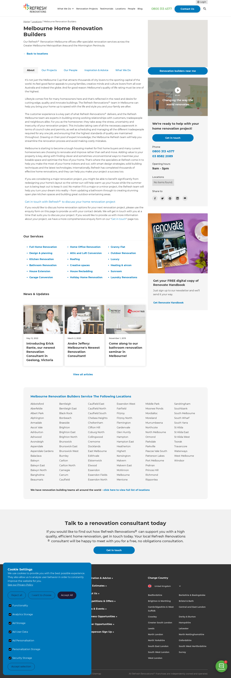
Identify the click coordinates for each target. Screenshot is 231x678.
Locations (120, 8)
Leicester (184, 628)
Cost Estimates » (96, 585)
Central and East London (192, 607)
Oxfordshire (185, 640)
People (131, 8)
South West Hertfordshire (192, 646)
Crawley (152, 616)
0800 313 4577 (161, 8)
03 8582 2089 (162, 156)
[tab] (30, 70)
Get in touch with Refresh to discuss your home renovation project (70, 201)
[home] (36, 9)
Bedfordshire (155, 595)
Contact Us (187, 9)
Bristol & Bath (186, 601)
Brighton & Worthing (159, 601)
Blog (140, 8)
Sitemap (96, 673)
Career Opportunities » (100, 624)
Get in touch (118, 219)
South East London (158, 646)
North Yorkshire (156, 640)
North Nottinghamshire (191, 634)
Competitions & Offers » (101, 601)
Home (26, 21)
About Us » (92, 593)
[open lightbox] (178, 97)
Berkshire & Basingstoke (192, 595)
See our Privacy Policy (20, 584)
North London (155, 634)
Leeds (151, 628)
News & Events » (96, 608)
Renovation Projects (87, 8)
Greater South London (160, 622)
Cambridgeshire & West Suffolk (161, 609)
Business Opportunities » (101, 616)
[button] (65, 9)
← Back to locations (36, 53)
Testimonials (106, 8)
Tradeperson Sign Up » (100, 631)
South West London (158, 652)
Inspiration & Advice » (99, 578)
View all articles (83, 374)
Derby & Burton (187, 616)
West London (155, 658)
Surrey (182, 652)
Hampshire (185, 622)
